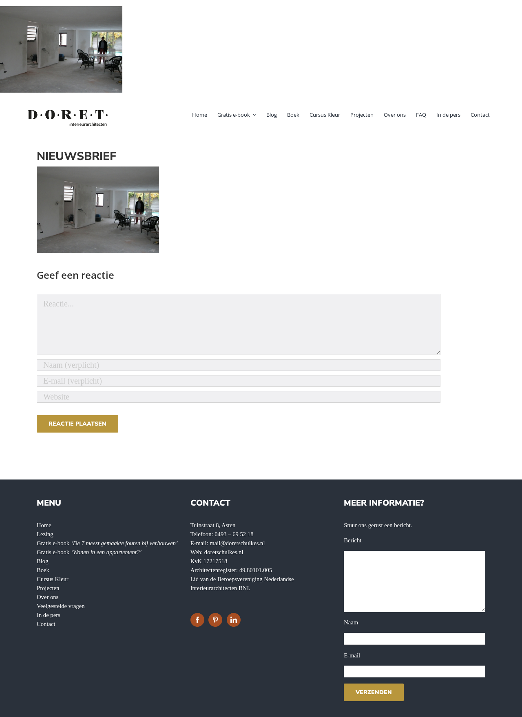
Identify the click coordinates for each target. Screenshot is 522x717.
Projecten (48, 588)
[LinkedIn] (234, 620)
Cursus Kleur (53, 579)
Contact (46, 624)
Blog (43, 561)
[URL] (238, 397)
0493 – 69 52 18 (234, 534)
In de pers (48, 615)
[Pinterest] (215, 620)
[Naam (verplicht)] (238, 365)
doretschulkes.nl (223, 552)
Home (44, 525)
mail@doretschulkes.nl (237, 543)
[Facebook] (197, 620)
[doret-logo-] (68, 111)
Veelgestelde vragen (61, 606)
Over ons (47, 597)
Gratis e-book (107, 543)
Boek (43, 570)
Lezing (45, 534)
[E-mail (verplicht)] (238, 381)
